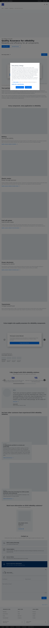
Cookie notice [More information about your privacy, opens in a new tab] (14, 84)
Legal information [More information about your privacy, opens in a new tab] (20, 84)
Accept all (28, 87)
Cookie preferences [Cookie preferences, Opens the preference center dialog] (19, 87)
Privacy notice (15, 82)
